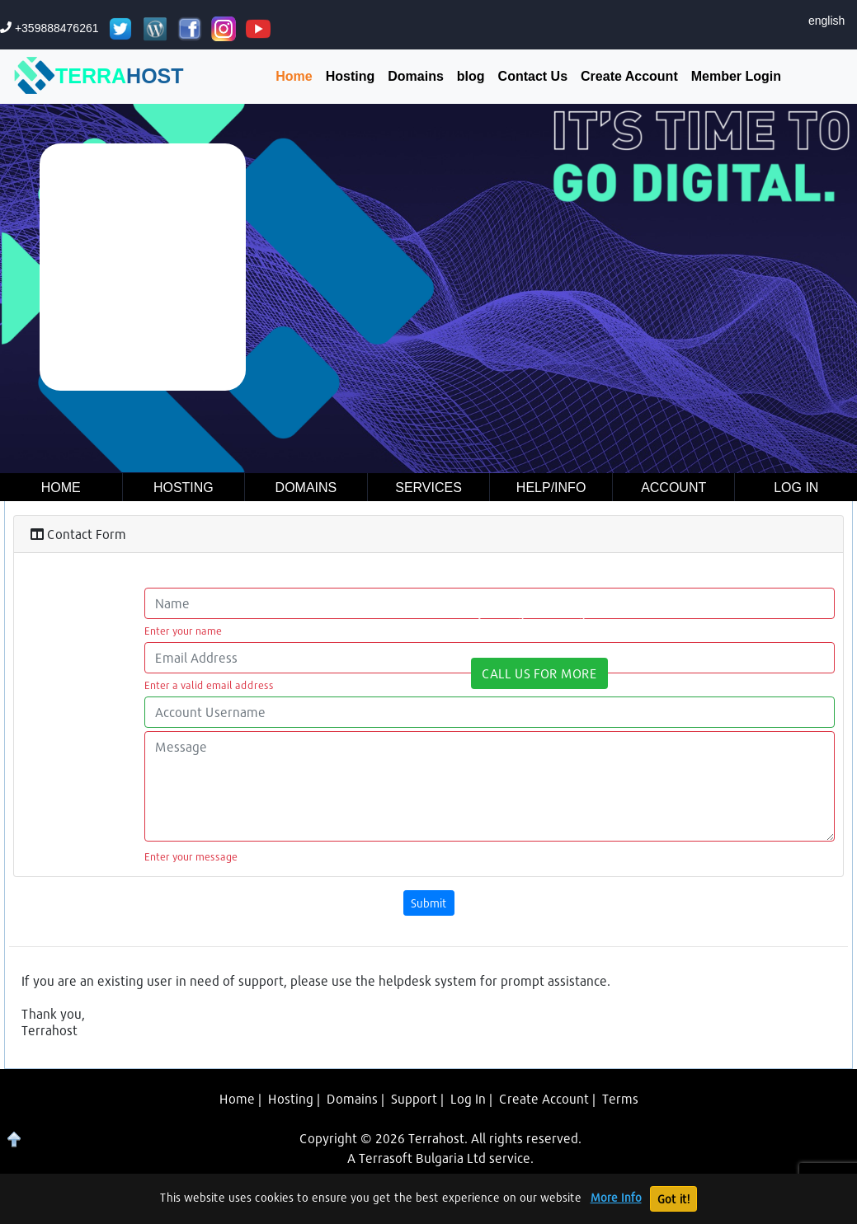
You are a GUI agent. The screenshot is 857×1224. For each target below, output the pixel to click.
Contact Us (532, 76)
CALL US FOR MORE (539, 673)
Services (428, 488)
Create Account (629, 76)
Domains (416, 76)
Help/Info (551, 488)
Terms (620, 1098)
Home (293, 76)
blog (471, 76)
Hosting (350, 76)
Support (414, 1098)
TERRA (99, 76)
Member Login (736, 76)
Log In (468, 1098)
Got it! (673, 1199)
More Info (616, 1197)
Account (673, 488)
